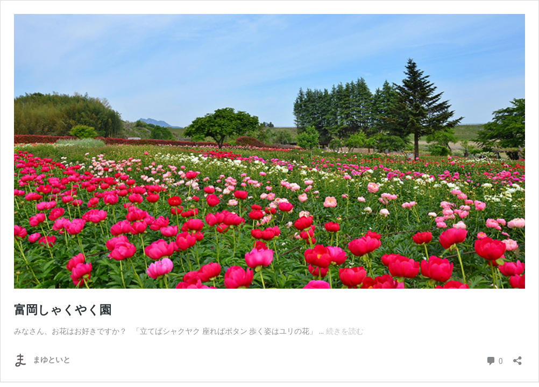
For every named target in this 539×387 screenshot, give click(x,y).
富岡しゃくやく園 (62, 310)
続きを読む (345, 331)
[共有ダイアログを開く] (517, 357)
